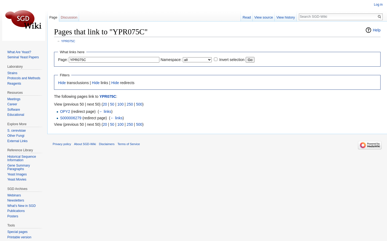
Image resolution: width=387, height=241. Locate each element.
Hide (62, 83)
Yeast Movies (16, 179)
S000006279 (70, 118)
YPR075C (68, 41)
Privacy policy (62, 144)
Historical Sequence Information (21, 158)
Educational (15, 115)
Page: (63, 59)
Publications (16, 211)
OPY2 (65, 111)
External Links (17, 141)
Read (247, 17)
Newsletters (15, 200)
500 (139, 104)
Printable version (19, 237)
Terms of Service (128, 144)
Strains (12, 73)
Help (377, 30)
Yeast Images (17, 174)
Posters (12, 216)
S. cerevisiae (16, 130)
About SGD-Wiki (85, 144)
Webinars (14, 195)
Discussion (69, 17)
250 (130, 104)
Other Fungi (15, 136)
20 (105, 104)
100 (120, 104)
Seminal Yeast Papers (23, 57)
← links (105, 111)
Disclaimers (106, 144)
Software (13, 109)
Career (12, 104)
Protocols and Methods (23, 78)
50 (112, 104)
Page (53, 17)
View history (285, 17)
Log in (378, 4)
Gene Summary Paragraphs (18, 167)
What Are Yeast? (19, 52)
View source (263, 17)
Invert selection (232, 59)
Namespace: (171, 59)
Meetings (13, 99)
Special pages (17, 232)
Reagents (14, 83)
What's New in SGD (21, 206)
